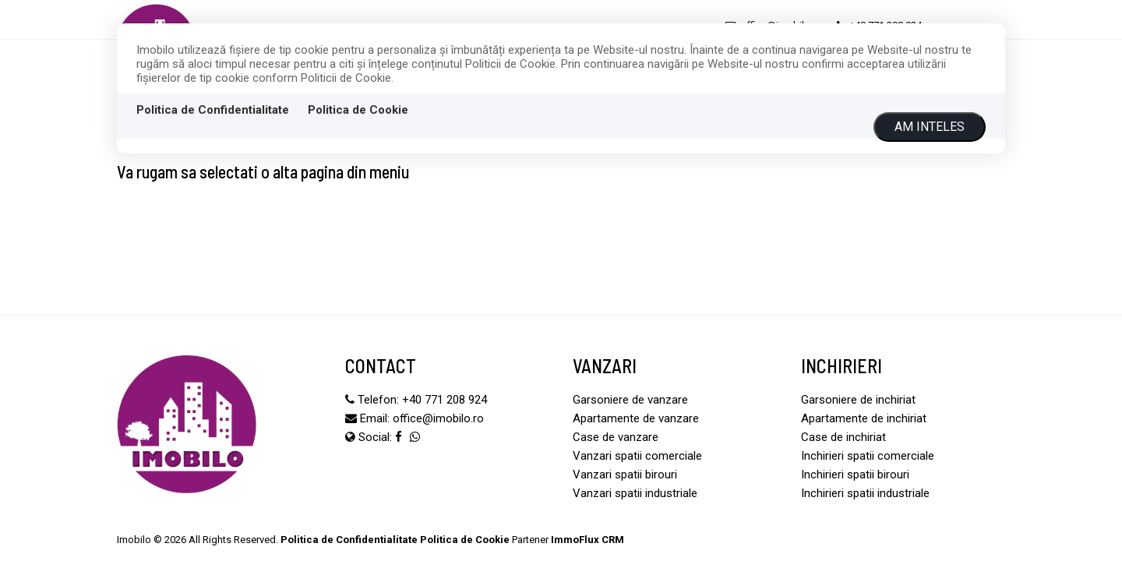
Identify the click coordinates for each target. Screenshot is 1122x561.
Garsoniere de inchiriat (858, 400)
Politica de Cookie (358, 110)
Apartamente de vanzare (636, 418)
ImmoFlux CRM (587, 539)
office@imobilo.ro (438, 418)
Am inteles (929, 126)
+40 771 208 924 (444, 400)
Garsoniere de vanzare (630, 400)
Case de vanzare (615, 437)
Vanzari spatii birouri (625, 475)
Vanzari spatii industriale (635, 493)
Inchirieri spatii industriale (865, 493)
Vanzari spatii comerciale (637, 456)
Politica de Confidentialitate (212, 110)
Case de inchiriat (843, 437)
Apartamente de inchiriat (863, 418)
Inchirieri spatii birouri (855, 475)
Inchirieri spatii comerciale (867, 456)
